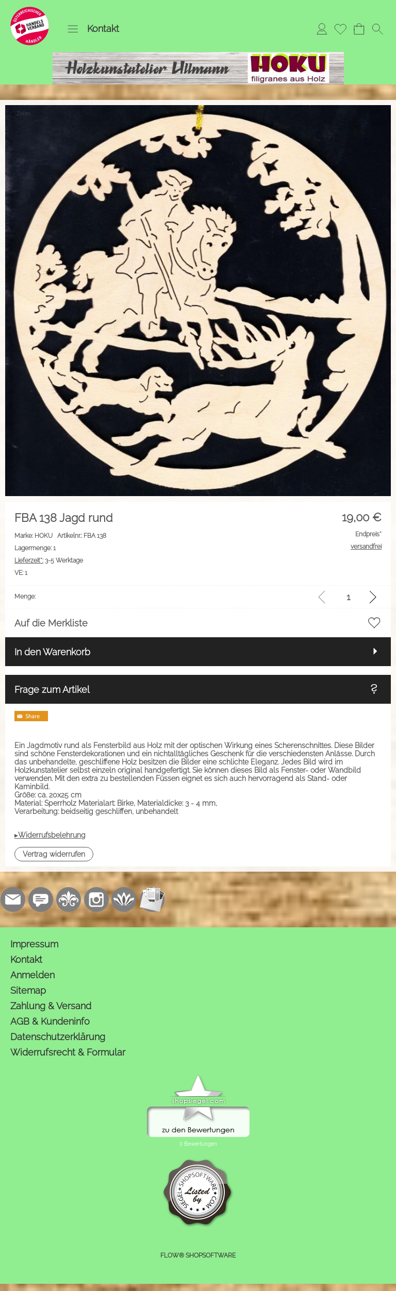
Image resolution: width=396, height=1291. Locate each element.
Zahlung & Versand (50, 1005)
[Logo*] (29, 11)
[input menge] (348, 597)
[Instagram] (96, 899)
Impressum (34, 944)
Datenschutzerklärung (57, 1036)
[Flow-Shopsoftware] (124, 899)
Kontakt (103, 28)
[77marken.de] (41, 899)
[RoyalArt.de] (68, 899)
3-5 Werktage (48, 560)
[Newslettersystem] (152, 899)
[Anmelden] (321, 29)
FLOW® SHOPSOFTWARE (198, 1255)
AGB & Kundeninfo (50, 1021)
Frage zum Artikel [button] (52, 689)
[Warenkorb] (359, 29)
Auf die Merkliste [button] (51, 623)
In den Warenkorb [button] (52, 652)
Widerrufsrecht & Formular (67, 1052)
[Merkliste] (340, 29)
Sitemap (28, 990)
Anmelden (32, 975)
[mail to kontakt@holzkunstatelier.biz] (13, 899)
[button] (72, 29)
